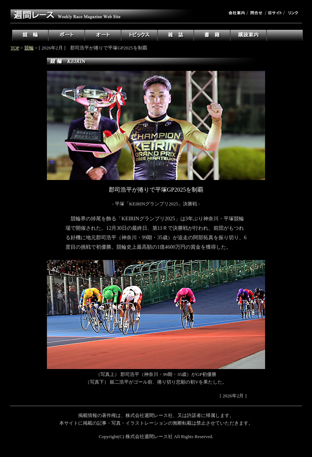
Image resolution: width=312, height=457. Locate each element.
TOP (15, 48)
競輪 (29, 48)
